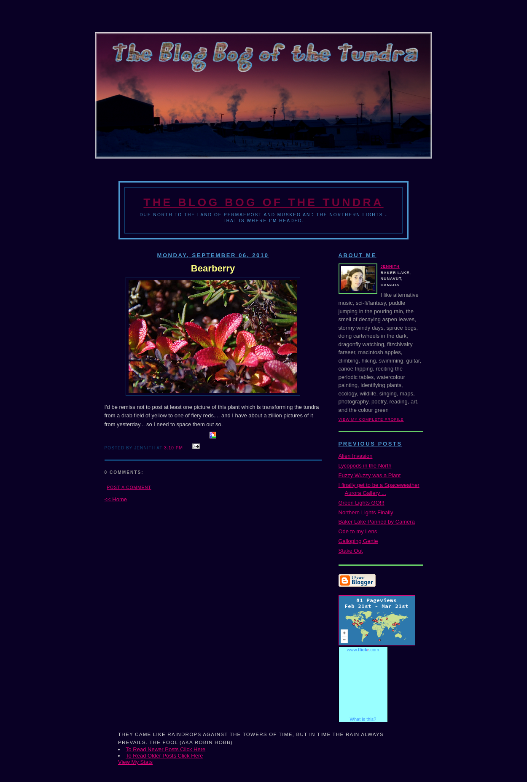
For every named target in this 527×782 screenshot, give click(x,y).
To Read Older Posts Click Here (164, 755)
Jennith (390, 266)
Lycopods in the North (365, 465)
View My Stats (135, 762)
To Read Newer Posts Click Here (165, 749)
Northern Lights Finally (366, 512)
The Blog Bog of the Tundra (263, 202)
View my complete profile (371, 419)
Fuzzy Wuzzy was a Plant (370, 475)
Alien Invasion (356, 456)
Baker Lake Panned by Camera (377, 522)
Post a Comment (129, 487)
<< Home (116, 499)
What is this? (363, 719)
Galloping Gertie (358, 541)
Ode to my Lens (358, 531)
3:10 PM (173, 448)
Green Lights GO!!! (361, 503)
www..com (363, 649)
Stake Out (351, 551)
